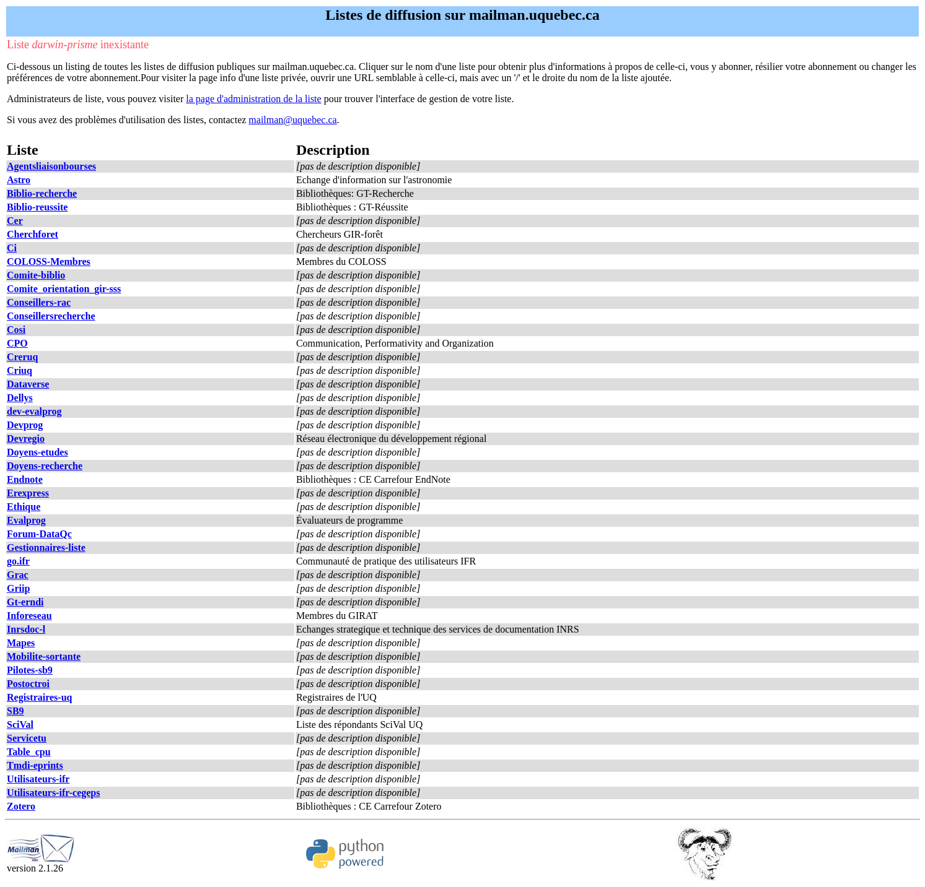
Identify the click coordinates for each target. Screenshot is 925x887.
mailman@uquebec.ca (292, 120)
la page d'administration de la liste (253, 98)
